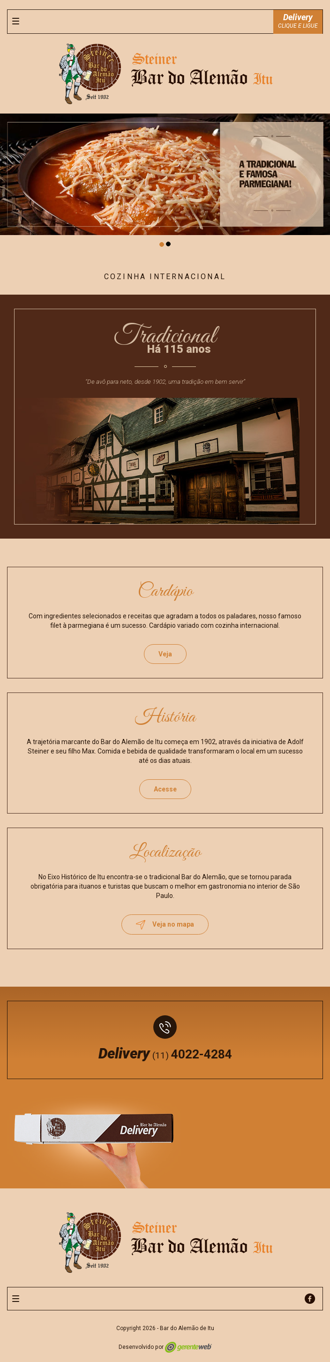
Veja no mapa (165, 924)
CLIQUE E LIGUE (298, 21)
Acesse (165, 789)
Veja (165, 654)
